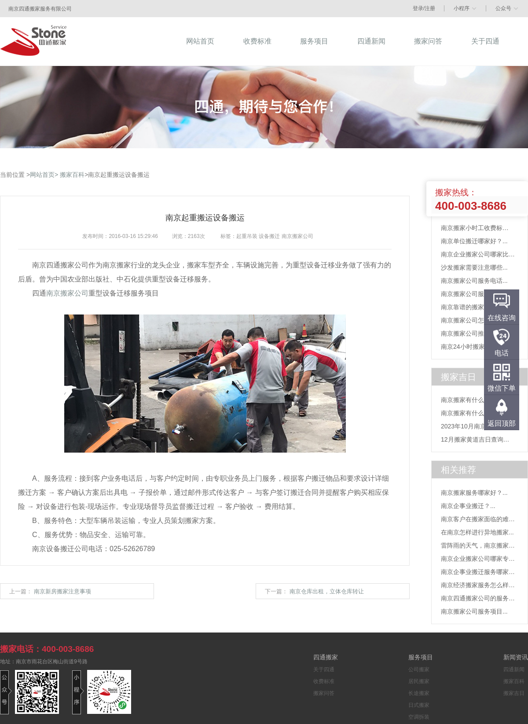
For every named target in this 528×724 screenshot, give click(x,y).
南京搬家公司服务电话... (474, 280)
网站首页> (44, 174)
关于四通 (323, 669)
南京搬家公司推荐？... (471, 333)
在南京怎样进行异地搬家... (477, 532)
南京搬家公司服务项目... (474, 293)
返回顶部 (502, 423)
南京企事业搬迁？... (468, 505)
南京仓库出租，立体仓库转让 (327, 591)
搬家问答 (323, 693)
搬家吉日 (513, 693)
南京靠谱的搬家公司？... (474, 307)
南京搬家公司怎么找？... (474, 320)
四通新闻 (513, 669)
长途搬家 (418, 693)
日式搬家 (418, 705)
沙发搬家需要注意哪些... (474, 267)
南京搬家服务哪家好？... (474, 492)
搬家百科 (72, 174)
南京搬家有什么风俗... (471, 399)
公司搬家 (418, 669)
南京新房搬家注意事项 (62, 591)
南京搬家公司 (67, 293)
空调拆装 (418, 717)
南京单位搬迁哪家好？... (474, 241)
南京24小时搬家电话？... (474, 346)
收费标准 (323, 681)
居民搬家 (418, 681)
